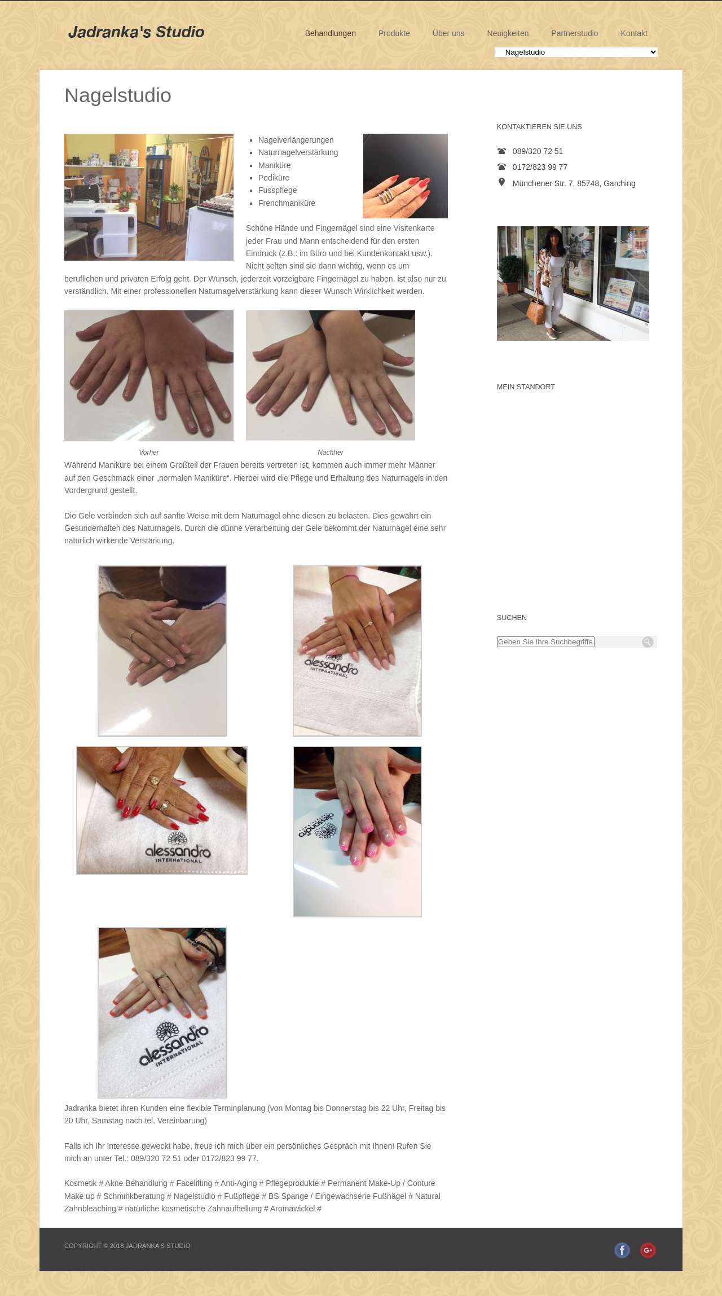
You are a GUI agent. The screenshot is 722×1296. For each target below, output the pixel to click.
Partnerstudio (574, 33)
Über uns (449, 33)
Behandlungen (330, 33)
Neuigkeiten (508, 33)
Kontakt (634, 33)
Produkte (394, 33)
